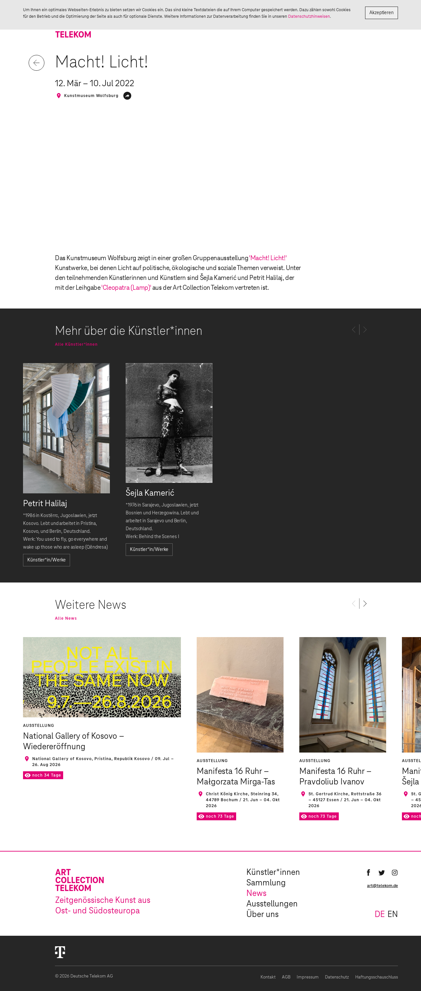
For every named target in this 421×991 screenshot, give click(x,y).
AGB (286, 977)
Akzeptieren (381, 12)
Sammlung (266, 883)
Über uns (262, 914)
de (380, 914)
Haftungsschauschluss (376, 977)
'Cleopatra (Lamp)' (126, 287)
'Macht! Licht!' (267, 258)
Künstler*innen (273, 872)
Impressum (308, 977)
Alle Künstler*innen (76, 344)
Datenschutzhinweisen (309, 16)
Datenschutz (337, 977)
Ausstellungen (272, 904)
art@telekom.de (382, 885)
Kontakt (268, 977)
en (392, 914)
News (256, 893)
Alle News (66, 618)
